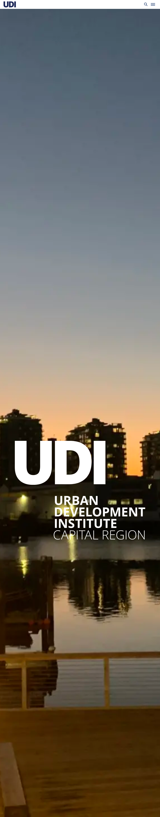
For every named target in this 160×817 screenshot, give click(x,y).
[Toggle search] (145, 4)
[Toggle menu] (152, 4)
